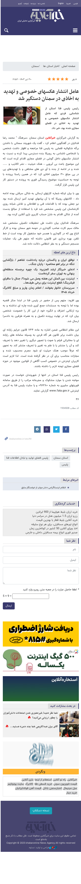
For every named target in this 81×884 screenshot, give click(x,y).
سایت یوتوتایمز (15, 780)
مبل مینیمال (70, 784)
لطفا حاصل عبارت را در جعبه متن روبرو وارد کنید (51, 585)
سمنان (35, 66)
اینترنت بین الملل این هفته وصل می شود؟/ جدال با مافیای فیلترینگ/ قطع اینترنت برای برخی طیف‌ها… (38, 281)
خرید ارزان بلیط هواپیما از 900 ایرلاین (57, 507)
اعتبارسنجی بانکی (52, 784)
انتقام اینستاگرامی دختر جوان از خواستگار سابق (43, 482)
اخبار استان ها (51, 66)
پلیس (65, 460)
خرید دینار (71, 789)
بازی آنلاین (27, 776)
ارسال (8, 600)
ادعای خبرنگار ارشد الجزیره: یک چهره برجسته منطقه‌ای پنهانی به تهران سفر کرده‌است (38, 271)
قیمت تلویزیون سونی (65, 780)
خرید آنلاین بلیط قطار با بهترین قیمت (57, 515)
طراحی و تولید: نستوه (43, 843)
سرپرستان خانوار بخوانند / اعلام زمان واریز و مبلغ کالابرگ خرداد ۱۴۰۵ (38, 290)
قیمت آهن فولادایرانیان (28, 784)
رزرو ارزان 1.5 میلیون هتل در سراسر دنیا (55, 511)
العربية (68, 3)
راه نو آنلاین (59, 776)
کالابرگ (29, 780)
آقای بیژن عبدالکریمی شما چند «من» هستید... (34, 722)
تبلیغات (26, 3)
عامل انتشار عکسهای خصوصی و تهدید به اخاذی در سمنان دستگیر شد (41, 95)
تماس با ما (41, 3)
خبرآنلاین (40, 15)
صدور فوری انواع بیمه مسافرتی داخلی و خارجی (51, 527)
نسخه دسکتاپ (40, 806)
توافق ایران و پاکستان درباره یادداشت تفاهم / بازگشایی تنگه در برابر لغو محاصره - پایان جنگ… (38, 262)
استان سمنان (61, 453)
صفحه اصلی (68, 66)
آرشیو (20, 3)
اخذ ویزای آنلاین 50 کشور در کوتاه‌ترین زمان (53, 523)
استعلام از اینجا (43, 776)
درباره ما (33, 3)
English (61, 3)
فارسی (75, 3)
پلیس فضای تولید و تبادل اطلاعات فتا (27, 453)
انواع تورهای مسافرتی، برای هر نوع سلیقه (54, 519)
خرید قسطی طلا (43, 780)
